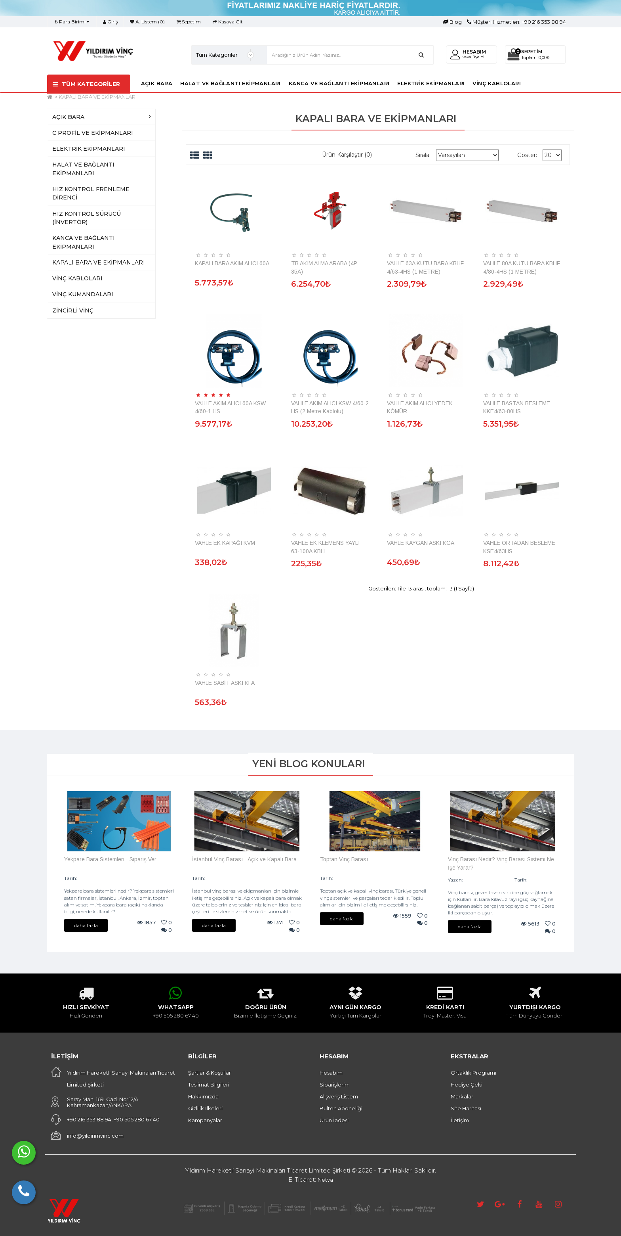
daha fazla (86, 925)
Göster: (527, 155)
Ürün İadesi (334, 1120)
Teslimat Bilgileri (208, 1084)
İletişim (460, 1120)
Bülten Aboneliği (341, 1108)
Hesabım (331, 1072)
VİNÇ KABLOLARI (496, 83)
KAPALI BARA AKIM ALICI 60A (232, 263)
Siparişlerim (335, 1084)
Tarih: (70, 878)
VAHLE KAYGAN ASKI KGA (420, 543)
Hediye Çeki (466, 1084)
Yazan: (455, 880)
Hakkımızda (203, 1096)
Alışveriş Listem (339, 1096)
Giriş (110, 22)
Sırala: (423, 155)
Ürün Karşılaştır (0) (347, 154)
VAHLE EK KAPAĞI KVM (225, 543)
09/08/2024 (93, 878)
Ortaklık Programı (473, 1072)
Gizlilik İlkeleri (205, 1108)
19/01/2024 (541, 879)
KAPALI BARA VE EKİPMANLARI (98, 97)
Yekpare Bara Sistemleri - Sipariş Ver (110, 859)
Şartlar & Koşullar (209, 1072)
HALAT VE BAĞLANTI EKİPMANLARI (230, 83)
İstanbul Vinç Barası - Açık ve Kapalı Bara (244, 859)
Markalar (462, 1096)
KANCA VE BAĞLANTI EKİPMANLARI (339, 83)
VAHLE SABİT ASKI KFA (225, 683)
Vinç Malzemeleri (487, 879)
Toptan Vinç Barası (344, 859)
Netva (325, 1180)
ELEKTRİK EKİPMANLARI (431, 83)
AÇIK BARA (157, 83)
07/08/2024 (221, 878)
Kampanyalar (205, 1120)
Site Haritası (466, 1108)
